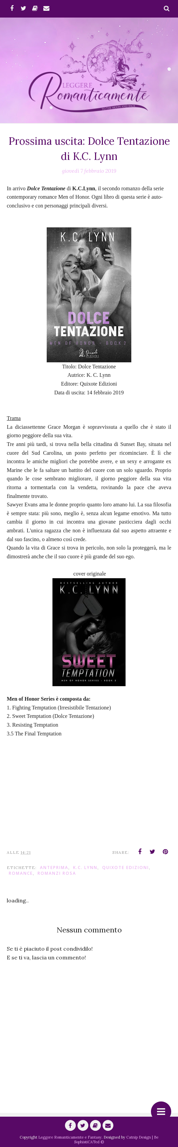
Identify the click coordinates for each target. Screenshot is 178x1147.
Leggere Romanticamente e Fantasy (70, 1137)
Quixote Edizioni (125, 867)
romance (21, 873)
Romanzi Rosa (57, 873)
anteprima (54, 867)
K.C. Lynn (85, 867)
